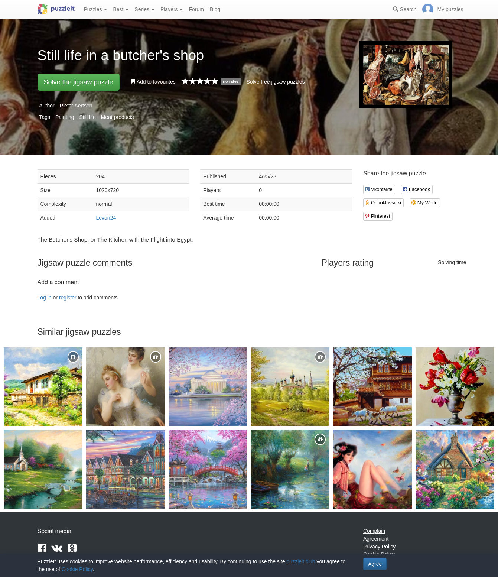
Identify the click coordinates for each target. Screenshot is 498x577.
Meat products (117, 117)
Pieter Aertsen (76, 105)
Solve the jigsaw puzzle (78, 82)
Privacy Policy (379, 547)
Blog (215, 9)
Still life (87, 117)
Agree (375, 564)
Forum (196, 9)
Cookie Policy (77, 569)
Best (120, 9)
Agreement (375, 539)
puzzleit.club (301, 561)
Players (171, 9)
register (68, 298)
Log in (45, 298)
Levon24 (106, 218)
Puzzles (95, 9)
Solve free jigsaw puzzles (275, 82)
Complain (374, 531)
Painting (64, 117)
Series (144, 9)
